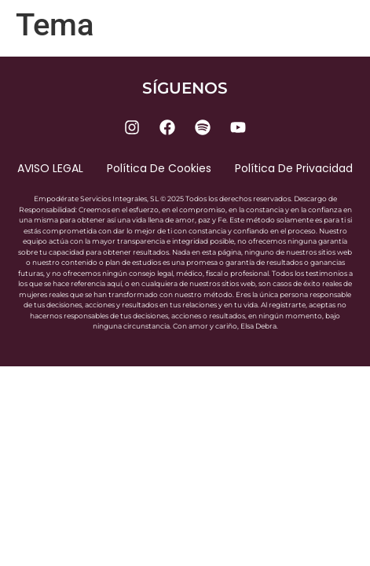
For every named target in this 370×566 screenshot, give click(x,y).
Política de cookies (159, 168)
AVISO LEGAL (50, 168)
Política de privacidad (294, 168)
